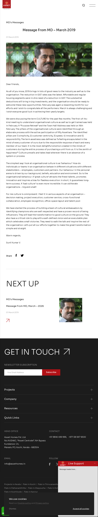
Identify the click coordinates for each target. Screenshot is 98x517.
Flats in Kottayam (55, 488)
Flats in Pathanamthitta (15, 488)
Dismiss (12, 509)
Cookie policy (24, 503)
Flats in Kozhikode (13, 492)
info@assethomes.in (14, 463)
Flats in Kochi (29, 484)
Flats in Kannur (31, 492)
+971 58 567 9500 (77, 437)
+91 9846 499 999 (57, 437)
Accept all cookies (81, 509)
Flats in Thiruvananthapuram (51, 484)
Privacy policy (42, 503)
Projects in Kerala (12, 484)
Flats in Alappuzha (36, 488)
